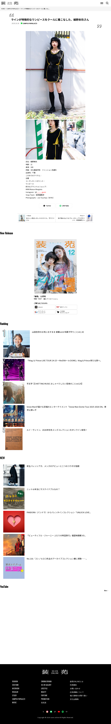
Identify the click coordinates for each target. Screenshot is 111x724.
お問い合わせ (75, 688)
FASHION (15, 681)
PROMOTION (45, 699)
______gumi (41, 192)
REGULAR (15, 692)
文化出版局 (74, 699)
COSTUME (15, 685)
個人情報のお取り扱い (78, 695)
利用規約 (73, 685)
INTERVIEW (15, 688)
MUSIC (14, 702)
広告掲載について (77, 692)
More (105, 590)
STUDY (14, 695)
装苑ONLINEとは (76, 681)
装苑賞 (43, 702)
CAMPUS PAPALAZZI (30, 23)
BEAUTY (43, 692)
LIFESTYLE (44, 688)
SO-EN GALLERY (46, 685)
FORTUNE (44, 695)
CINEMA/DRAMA (46, 681)
